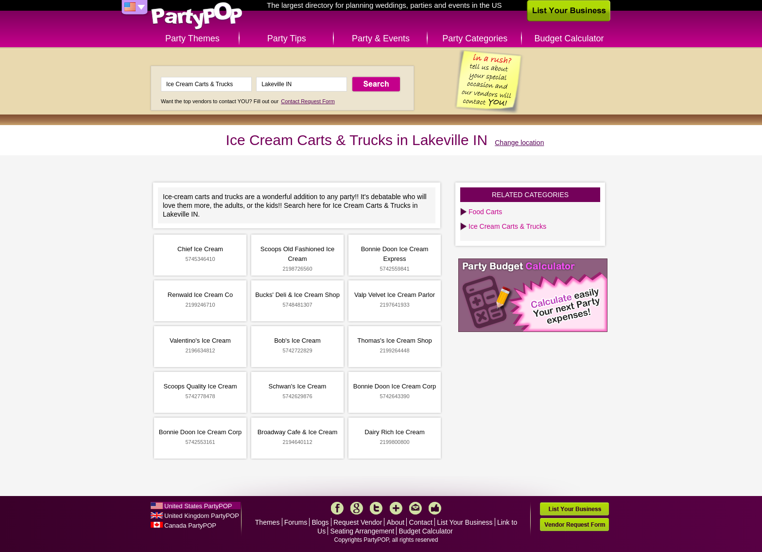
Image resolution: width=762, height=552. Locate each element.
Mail (415, 508)
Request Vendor (357, 522)
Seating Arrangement (362, 531)
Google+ (356, 508)
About (396, 522)
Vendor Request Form (574, 524)
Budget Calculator (569, 38)
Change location (519, 143)
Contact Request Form (308, 101)
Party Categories (474, 38)
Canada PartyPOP (190, 525)
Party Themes (192, 38)
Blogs (320, 522)
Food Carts (485, 212)
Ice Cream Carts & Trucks (507, 226)
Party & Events (381, 38)
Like (435, 508)
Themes (267, 522)
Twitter (376, 508)
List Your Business (464, 522)
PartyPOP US (197, 16)
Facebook (337, 508)
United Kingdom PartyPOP (201, 515)
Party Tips (286, 38)
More (396, 508)
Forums (295, 522)
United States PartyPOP (198, 506)
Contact (421, 522)
